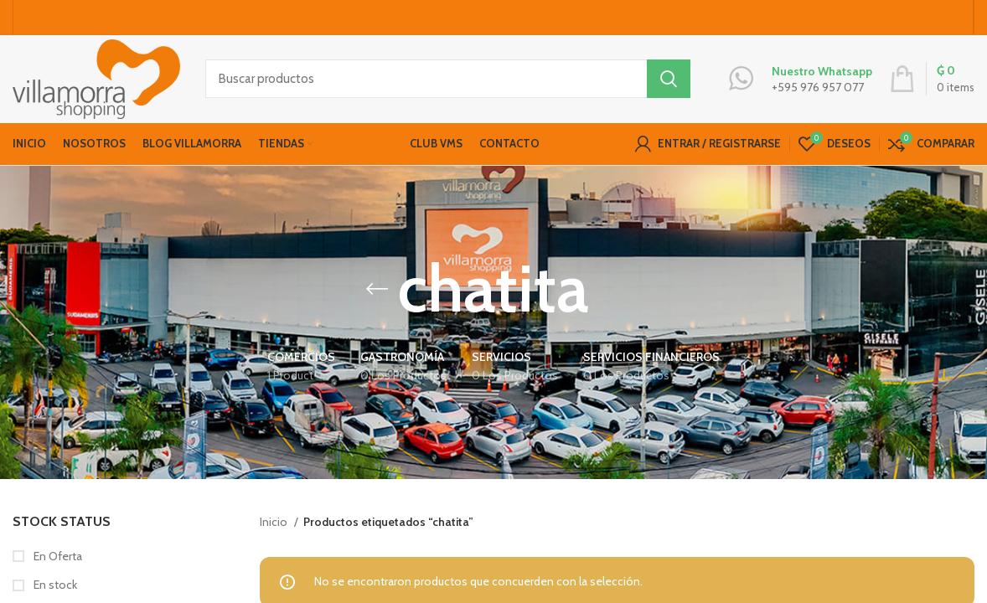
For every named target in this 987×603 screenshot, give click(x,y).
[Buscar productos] (447, 79)
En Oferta (56, 556)
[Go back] (377, 289)
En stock (54, 584)
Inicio (275, 521)
